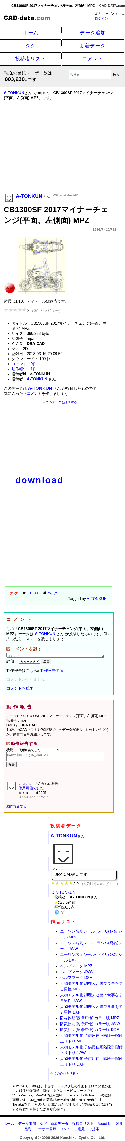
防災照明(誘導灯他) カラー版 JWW (90, 1025)
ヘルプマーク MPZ (76, 967)
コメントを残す (19, 688)
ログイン (101, 18)
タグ (30, 45)
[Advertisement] (60, 153)
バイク (51, 593)
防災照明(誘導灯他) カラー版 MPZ (89, 1019)
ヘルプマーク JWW (77, 973)
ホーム (30, 32)
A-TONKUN (97, 599)
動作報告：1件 (24, 369)
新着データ (93, 45)
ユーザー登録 (45, 1130)
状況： (33, 750)
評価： (23, 661)
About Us (104, 1125)
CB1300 (33, 593)
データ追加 (93, 32)
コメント (92, 58)
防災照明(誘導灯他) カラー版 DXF (89, 1031)
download (39, 480)
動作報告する (51, 670)
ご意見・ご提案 (86, 1130)
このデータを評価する (61, 402)
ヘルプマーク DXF (76, 979)
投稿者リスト (30, 58)
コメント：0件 (24, 364)
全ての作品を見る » (64, 1075)
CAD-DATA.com (112, 5)
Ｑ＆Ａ (65, 1130)
